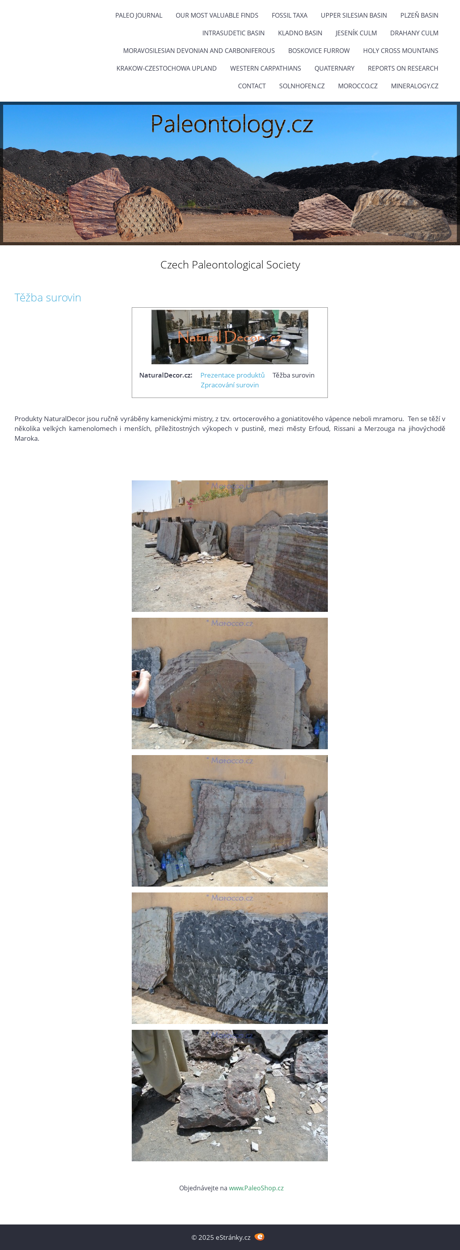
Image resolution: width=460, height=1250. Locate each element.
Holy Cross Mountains (400, 50)
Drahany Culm (414, 33)
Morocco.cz (358, 86)
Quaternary (335, 68)
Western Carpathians (265, 68)
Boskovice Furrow (319, 50)
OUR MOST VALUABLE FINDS (217, 15)
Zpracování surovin (230, 384)
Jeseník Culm (356, 33)
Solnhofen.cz (302, 86)
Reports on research (403, 68)
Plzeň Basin (419, 15)
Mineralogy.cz (414, 86)
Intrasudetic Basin (233, 33)
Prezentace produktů (232, 375)
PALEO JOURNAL (138, 15)
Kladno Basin (300, 33)
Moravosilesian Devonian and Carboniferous (199, 50)
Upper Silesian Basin (354, 15)
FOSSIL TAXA (289, 15)
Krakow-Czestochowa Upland (166, 68)
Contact (252, 86)
